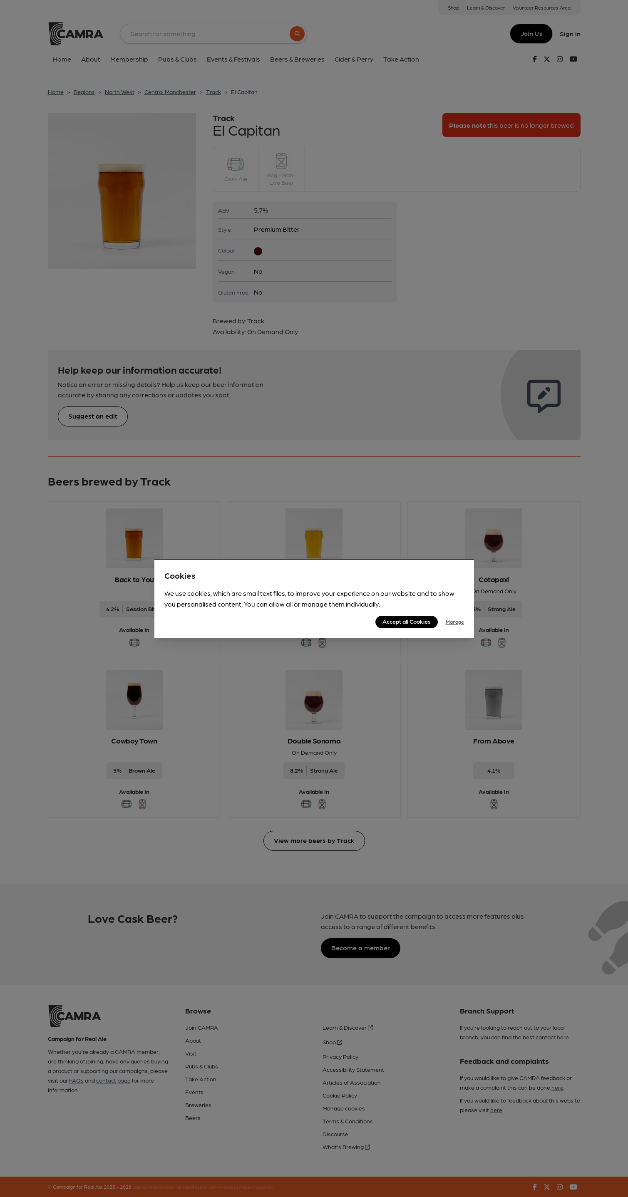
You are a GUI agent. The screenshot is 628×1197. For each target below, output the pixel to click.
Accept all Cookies (406, 621)
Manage (455, 622)
